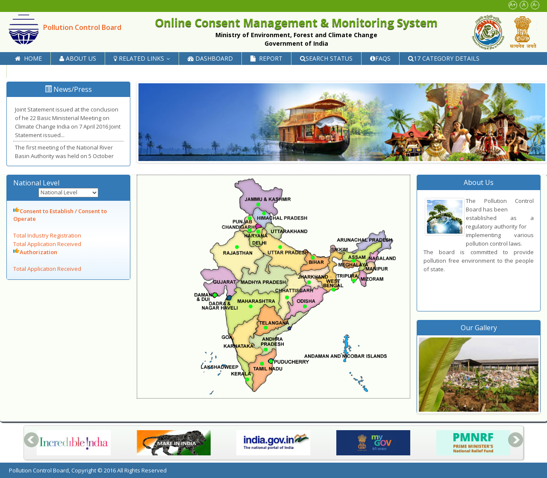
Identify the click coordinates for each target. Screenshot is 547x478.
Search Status (326, 58)
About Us (77, 58)
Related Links (144, 58)
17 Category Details (443, 58)
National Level (39, 183)
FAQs (380, 58)
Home (28, 58)
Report (266, 58)
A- (535, 4)
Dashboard (210, 58)
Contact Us (37, 71)
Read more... (82, 135)
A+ (512, 4)
